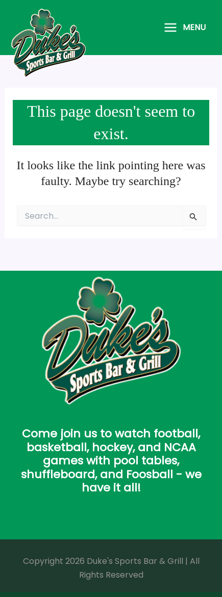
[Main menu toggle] (184, 27)
